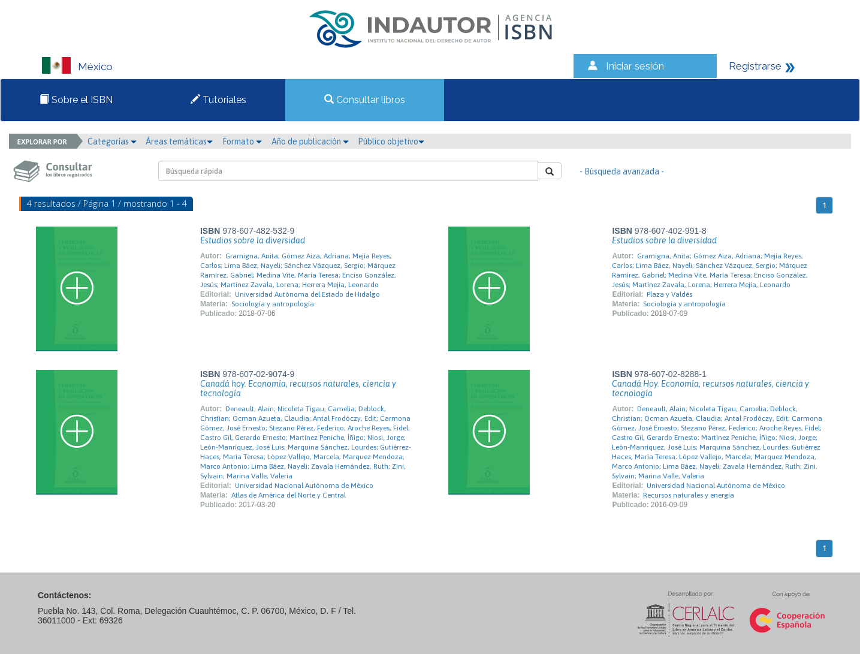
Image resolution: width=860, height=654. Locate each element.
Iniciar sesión (635, 66)
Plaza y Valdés (669, 294)
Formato (242, 141)
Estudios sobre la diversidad (252, 240)
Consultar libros (364, 100)
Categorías (112, 141)
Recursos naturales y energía (688, 495)
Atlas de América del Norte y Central (288, 495)
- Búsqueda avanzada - (622, 171)
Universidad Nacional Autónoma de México (304, 485)
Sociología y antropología (272, 304)
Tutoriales (218, 100)
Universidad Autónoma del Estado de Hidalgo (307, 294)
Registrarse (755, 66)
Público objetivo (391, 141)
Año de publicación (310, 141)
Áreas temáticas (179, 141)
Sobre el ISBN (76, 100)
